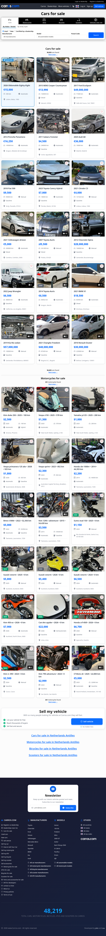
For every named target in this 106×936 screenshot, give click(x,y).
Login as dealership (81, 1)
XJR (55, 858)
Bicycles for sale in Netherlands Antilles (53, 748)
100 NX (56, 828)
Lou (103, 928)
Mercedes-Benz (33, 842)
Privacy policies (7, 892)
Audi (29, 858)
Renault (30, 845)
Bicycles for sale (6, 873)
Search (96, 35)
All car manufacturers (36, 863)
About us (5, 889)
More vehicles (64, 6)
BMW (29, 852)
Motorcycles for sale (9, 867)
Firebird (57, 832)
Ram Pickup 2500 (60, 845)
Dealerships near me (9, 828)
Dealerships (52, 6)
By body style (23, 26)
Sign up (90, 6)
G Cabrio (57, 848)
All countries (86, 825)
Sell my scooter (6, 860)
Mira (55, 835)
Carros (43, 6)
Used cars (4, 834)
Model (39, 34)
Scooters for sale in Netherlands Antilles (53, 755)
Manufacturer (7, 34)
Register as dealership (97, 1)
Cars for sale (6, 831)
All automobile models (63, 863)
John (96, 928)
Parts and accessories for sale (12, 880)
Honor (56, 825)
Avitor (56, 842)
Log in (82, 6)
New (11, 31)
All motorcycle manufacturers (39, 866)
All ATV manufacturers (37, 876)
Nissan (30, 835)
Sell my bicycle (6, 857)
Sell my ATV (5, 854)
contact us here (7, 886)
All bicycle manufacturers (38, 869)
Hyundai (30, 848)
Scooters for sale (7, 877)
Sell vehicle (99, 6)
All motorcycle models (63, 866)
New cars (4, 838)
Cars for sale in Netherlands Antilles (53, 735)
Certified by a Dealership (23, 31)
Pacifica (56, 852)
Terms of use (6, 895)
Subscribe (68, 807)
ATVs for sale (5, 870)
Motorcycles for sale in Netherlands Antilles (53, 742)
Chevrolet (31, 828)
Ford (29, 832)
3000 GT (57, 838)
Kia (29, 855)
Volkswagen (32, 838)
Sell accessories (6, 864)
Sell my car (5, 844)
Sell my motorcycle (7, 850)
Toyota (30, 825)
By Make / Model (9, 26)
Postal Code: (75, 34)
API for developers (8, 883)
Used (5, 31)
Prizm (56, 855)
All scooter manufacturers (38, 873)
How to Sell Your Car (9, 847)
